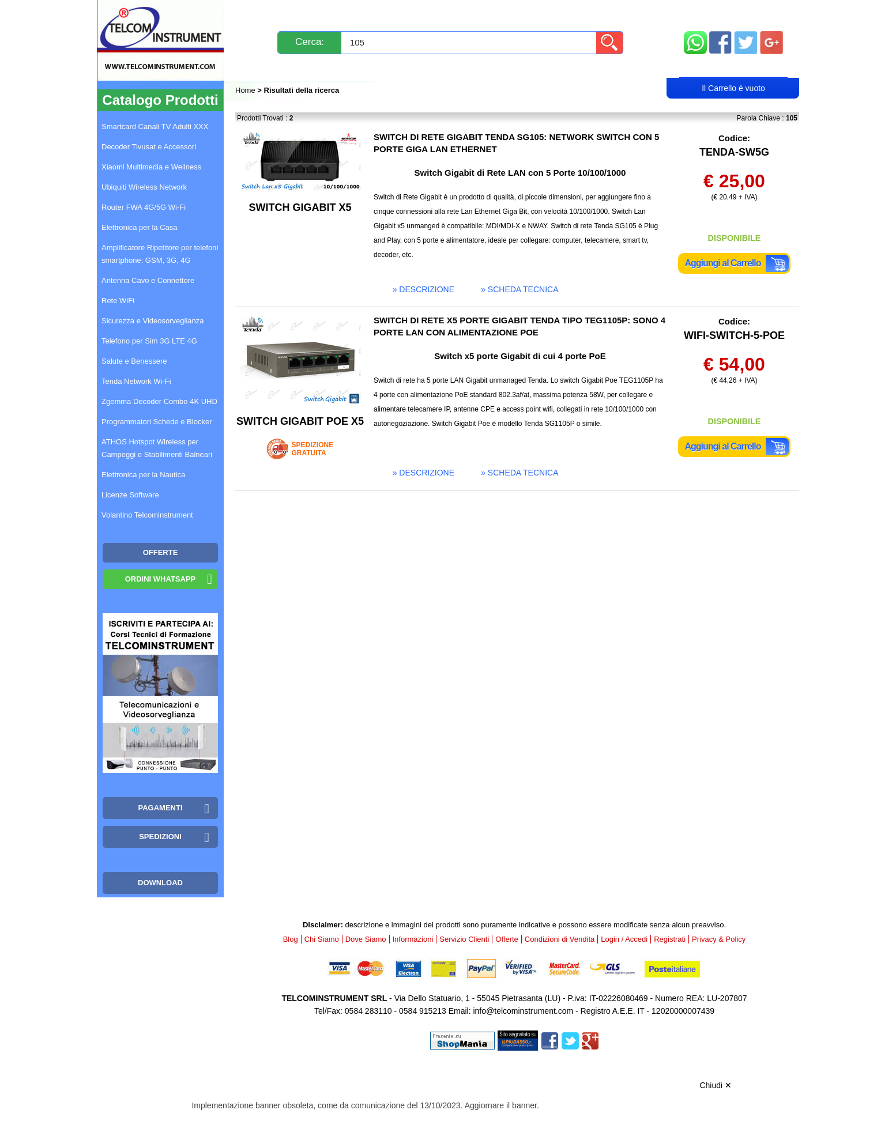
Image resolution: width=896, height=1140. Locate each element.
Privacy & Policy (719, 939)
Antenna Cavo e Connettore (147, 280)
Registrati (488, 67)
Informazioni (592, 13)
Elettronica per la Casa (139, 227)
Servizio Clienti (506, 13)
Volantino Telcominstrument (147, 515)
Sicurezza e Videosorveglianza (152, 320)
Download (160, 882)
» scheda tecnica (519, 289)
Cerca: (309, 41)
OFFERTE (160, 552)
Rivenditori (565, 67)
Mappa (733, 13)
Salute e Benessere (134, 361)
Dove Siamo (365, 939)
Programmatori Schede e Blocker (156, 421)
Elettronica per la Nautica (143, 474)
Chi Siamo (321, 939)
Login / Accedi (404, 67)
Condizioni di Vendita (559, 939)
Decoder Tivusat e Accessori (148, 146)
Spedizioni (357, 13)
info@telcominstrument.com (523, 1011)
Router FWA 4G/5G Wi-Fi (143, 207)
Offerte (506, 939)
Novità (260, 13)
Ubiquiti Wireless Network (144, 187)
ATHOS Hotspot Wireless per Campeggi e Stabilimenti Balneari (156, 448)
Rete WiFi (117, 300)
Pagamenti (425, 13)
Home (246, 90)
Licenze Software (130, 494)
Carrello (733, 67)
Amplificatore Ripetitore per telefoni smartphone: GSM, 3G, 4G (159, 254)
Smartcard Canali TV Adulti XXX (154, 126)
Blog (256, 67)
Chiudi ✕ (715, 1085)
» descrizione (423, 289)
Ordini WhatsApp (160, 579)
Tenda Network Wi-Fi (136, 381)
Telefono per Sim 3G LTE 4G (149, 341)
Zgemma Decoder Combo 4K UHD (159, 401)
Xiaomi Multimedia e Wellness (151, 167)
